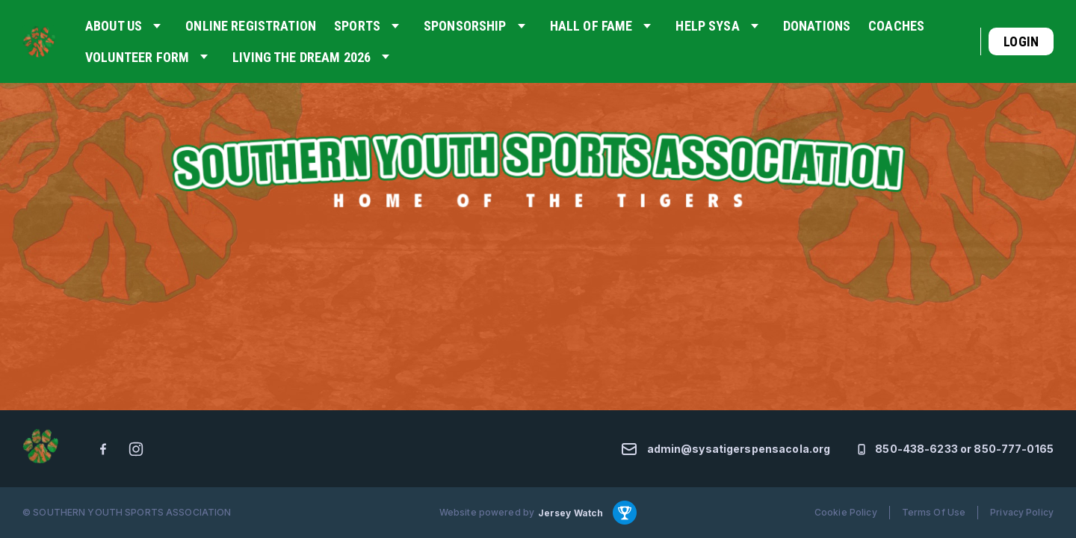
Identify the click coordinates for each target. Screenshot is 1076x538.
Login (1021, 41)
